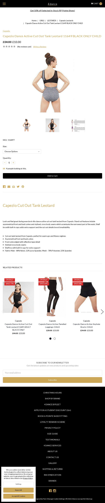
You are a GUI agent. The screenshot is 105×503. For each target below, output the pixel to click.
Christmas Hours (52, 392)
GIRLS (42, 20)
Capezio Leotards (66, 20)
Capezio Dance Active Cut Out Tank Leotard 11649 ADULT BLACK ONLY (18, 327)
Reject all (18, 490)
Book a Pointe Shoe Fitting (52, 416)
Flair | (45, 499)
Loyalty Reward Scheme (52, 422)
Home (34, 20)
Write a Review (39, 46)
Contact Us (52, 457)
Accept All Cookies (18, 496)
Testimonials (52, 439)
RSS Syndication (52, 475)
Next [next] (102, 312)
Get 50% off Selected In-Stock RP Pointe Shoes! (52, 10)
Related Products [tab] (12, 267)
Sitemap (89, 499)
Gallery (52, 463)
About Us (52, 451)
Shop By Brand (52, 398)
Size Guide (52, 434)
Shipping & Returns (53, 469)
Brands (52, 481)
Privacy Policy (52, 428)
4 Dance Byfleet (52, 404)
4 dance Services (52, 445)
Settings (18, 484)
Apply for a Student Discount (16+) (52, 410)
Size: (5, 146)
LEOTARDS (51, 20)
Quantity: (7, 158)
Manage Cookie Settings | (56, 499)
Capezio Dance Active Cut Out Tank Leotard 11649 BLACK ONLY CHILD (54, 23)
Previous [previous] (3, 312)
